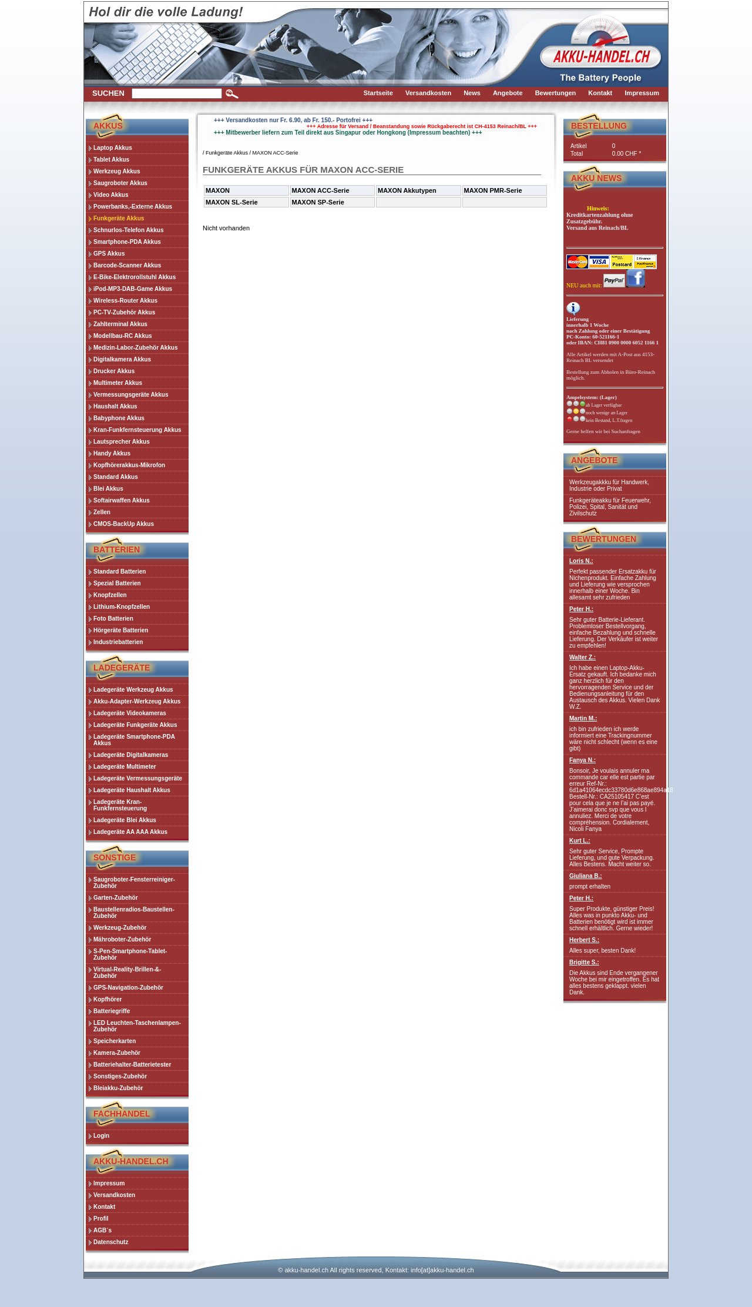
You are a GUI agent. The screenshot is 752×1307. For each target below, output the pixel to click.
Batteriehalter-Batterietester (132, 1064)
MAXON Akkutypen (407, 190)
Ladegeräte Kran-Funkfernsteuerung (120, 805)
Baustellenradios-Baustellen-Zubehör (133, 912)
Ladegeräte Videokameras (129, 713)
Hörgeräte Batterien (120, 630)
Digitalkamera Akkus (122, 359)
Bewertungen (603, 539)
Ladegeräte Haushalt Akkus (131, 790)
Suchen (108, 93)
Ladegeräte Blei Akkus (124, 820)
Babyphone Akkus (119, 418)
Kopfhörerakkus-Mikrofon (129, 465)
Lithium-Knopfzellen (121, 607)
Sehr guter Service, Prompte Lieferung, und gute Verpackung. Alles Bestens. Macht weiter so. (614, 852)
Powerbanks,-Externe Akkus (132, 206)
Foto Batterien (113, 618)
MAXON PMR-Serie (493, 190)
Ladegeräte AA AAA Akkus (130, 832)
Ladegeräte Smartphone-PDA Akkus (134, 739)
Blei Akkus (108, 488)
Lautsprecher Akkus (121, 441)
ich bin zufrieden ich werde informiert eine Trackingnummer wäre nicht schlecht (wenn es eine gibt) (614, 733)
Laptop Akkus (112, 148)
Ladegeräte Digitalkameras (130, 755)
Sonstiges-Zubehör (120, 1076)
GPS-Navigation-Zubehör (128, 987)
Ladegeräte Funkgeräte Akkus (135, 725)
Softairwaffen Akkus (121, 500)
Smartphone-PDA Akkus (127, 242)
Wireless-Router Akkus (125, 300)
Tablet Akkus (111, 159)
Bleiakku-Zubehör (118, 1088)
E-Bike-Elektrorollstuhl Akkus (134, 277)
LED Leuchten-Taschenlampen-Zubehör (137, 1026)
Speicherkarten (114, 1041)
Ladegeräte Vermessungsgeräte (137, 778)
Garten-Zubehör (115, 897)
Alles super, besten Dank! (614, 945)
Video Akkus (110, 195)
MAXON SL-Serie (232, 202)
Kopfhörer (107, 999)
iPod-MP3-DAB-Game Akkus (132, 289)
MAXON (218, 190)
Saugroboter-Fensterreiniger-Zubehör (134, 882)
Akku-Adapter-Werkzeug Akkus (136, 701)
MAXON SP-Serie (318, 202)
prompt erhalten (614, 881)
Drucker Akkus (114, 371)
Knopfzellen (110, 595)
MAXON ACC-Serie (275, 153)
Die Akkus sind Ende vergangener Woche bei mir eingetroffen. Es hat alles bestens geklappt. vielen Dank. (614, 977)
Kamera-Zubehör (116, 1053)
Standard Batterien (119, 571)
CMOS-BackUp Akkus (123, 524)
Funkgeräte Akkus (118, 218)
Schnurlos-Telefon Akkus (128, 230)
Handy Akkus (111, 453)
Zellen (101, 512)
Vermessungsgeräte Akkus (130, 394)
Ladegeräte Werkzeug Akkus (133, 689)
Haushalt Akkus (115, 406)
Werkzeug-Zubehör (119, 927)
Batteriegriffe (111, 1011)
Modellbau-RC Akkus (122, 336)
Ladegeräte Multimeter (124, 766)
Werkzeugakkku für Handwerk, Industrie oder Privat (609, 485)
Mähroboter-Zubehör (122, 939)
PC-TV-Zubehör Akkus (124, 312)
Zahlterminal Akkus (120, 324)
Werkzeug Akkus (116, 171)
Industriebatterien (118, 642)
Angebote (594, 460)
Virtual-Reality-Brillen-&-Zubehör (127, 972)
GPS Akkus (109, 253)
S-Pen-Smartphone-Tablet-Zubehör (130, 954)
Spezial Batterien (117, 583)
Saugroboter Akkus (120, 183)
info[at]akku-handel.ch (442, 1270)
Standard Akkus (115, 477)
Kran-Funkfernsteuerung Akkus (137, 430)
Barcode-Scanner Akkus (127, 265)
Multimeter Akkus (117, 383)
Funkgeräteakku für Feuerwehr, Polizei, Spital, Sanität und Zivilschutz (610, 507)
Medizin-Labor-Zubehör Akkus (135, 347)
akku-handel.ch (306, 1270)
